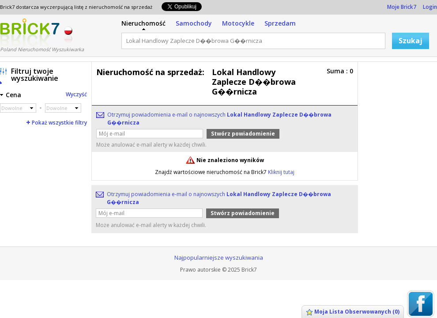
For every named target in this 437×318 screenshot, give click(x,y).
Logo (30, 32)
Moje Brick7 (401, 7)
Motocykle (238, 23)
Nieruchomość (143, 23)
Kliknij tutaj (281, 172)
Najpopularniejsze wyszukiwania (218, 257)
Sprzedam (280, 23)
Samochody (194, 23)
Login (430, 7)
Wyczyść (76, 94)
